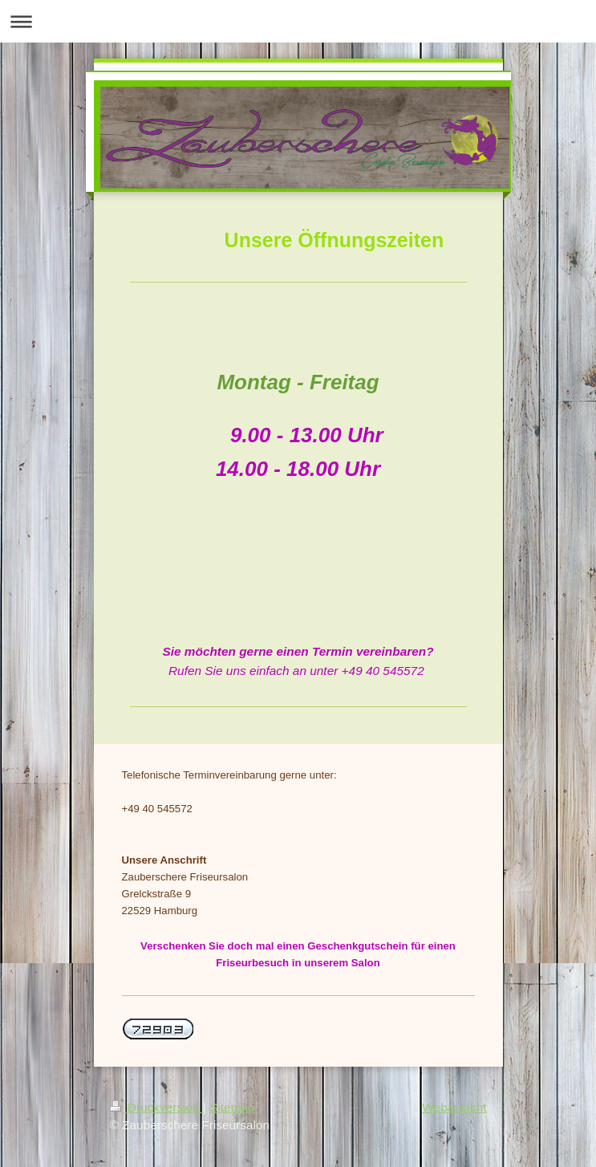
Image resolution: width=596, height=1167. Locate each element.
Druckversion (156, 1107)
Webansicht (454, 1107)
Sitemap (231, 1107)
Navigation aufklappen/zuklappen (298, 21)
